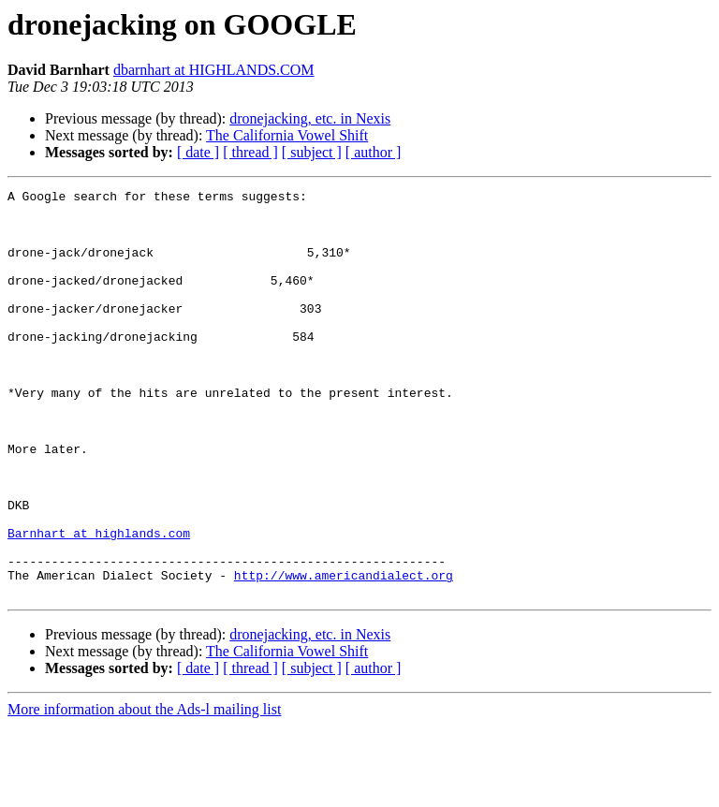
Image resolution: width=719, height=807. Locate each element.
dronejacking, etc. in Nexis (309, 118)
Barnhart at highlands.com (98, 602)
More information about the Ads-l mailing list (144, 791)
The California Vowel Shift (287, 135)
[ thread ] (250, 152)
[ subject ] (312, 152)
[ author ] (373, 152)
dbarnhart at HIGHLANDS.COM (214, 70)
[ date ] (198, 152)
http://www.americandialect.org (343, 653)
